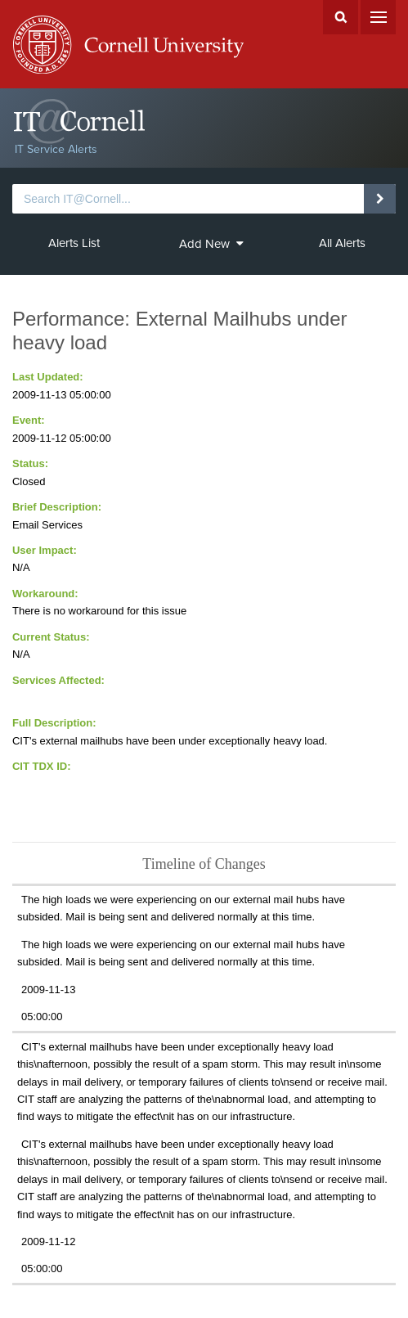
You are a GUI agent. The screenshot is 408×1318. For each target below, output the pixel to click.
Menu (378, 17)
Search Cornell (340, 17)
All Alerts (342, 243)
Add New (211, 243)
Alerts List (74, 243)
